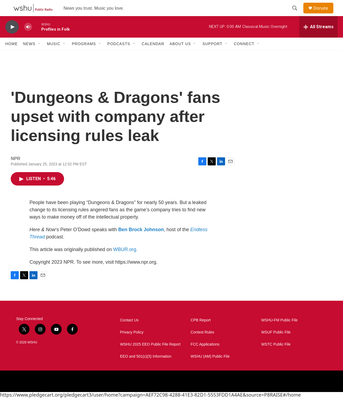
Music (53, 56)
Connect (244, 56)
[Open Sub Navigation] (39, 56)
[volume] (28, 39)
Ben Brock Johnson (141, 241)
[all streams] (318, 39)
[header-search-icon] (297, 14)
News (29, 56)
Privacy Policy (131, 344)
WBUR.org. (125, 261)
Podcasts (118, 56)
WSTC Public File (276, 356)
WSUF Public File (276, 344)
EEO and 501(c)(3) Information (145, 369)
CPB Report (201, 332)
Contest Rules (202, 344)
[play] (12, 39)
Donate (324, 14)
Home (11, 56)
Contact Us (129, 332)
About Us (180, 56)
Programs (84, 56)
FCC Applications (205, 356)
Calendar (153, 56)
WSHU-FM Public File (279, 332)
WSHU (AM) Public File (210, 369)
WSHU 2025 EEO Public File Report (150, 356)
